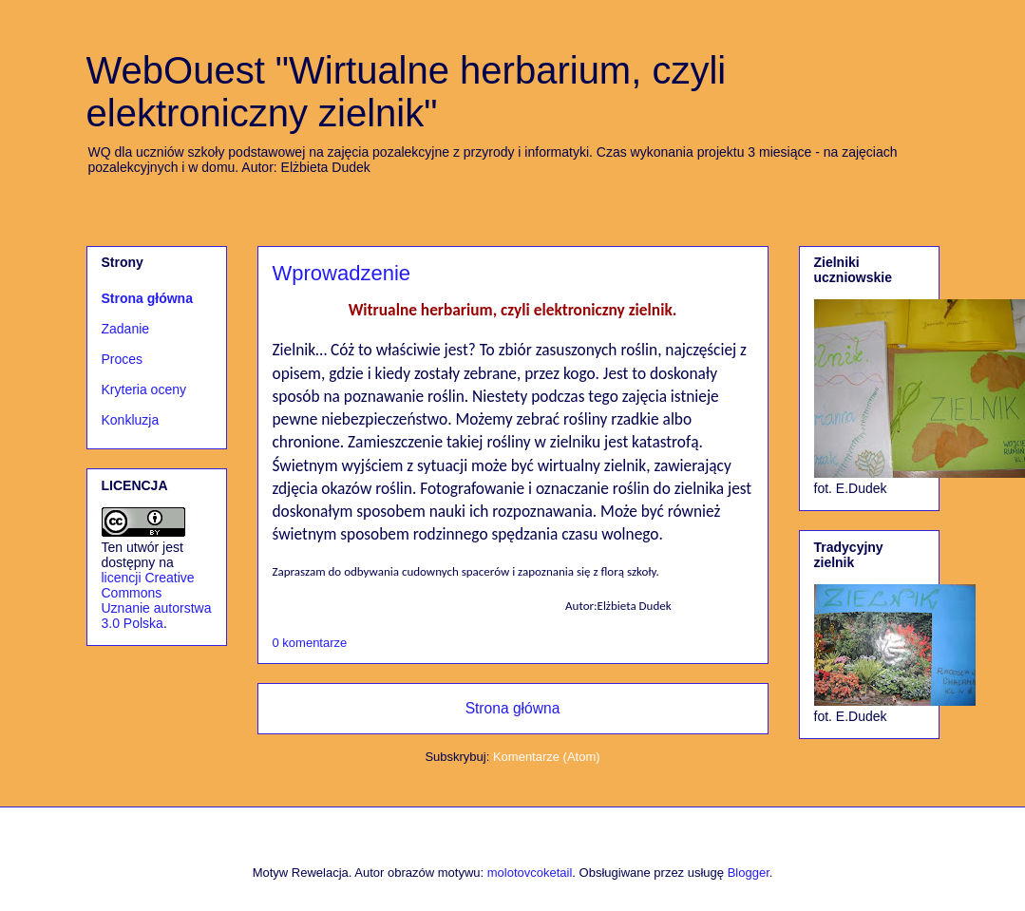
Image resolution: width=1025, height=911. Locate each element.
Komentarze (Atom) (546, 757)
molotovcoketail (530, 872)
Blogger (748, 872)
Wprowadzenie (342, 273)
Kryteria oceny (144, 389)
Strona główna (512, 708)
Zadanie (126, 328)
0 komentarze (310, 643)
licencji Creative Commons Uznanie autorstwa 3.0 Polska (157, 600)
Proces (122, 359)
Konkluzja (131, 419)
